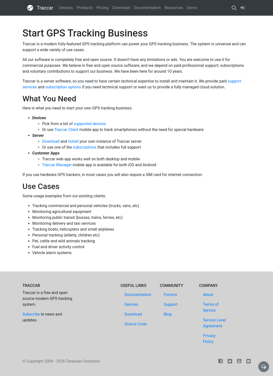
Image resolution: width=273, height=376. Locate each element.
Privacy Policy (209, 338)
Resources (174, 7)
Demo (192, 7)
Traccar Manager (57, 165)
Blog (168, 314)
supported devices (90, 123)
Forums (170, 294)
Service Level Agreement (214, 323)
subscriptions (84, 147)
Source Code (136, 324)
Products (84, 7)
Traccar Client (66, 129)
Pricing (102, 7)
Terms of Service (211, 307)
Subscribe (31, 314)
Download (121, 7)
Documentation (147, 7)
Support (171, 304)
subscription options (63, 87)
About (208, 294)
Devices (66, 7)
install (73, 141)
